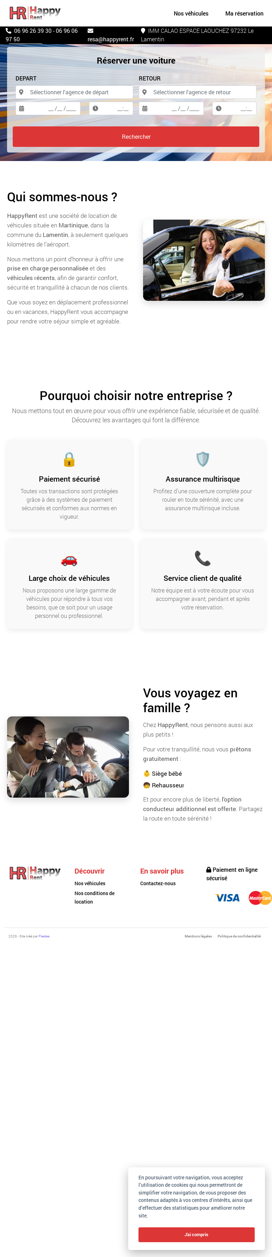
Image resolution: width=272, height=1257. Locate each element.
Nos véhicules (90, 883)
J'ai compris (196, 1234)
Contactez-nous (158, 883)
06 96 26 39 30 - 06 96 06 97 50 (42, 35)
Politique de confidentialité (239, 936)
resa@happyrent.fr (111, 35)
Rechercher (136, 136)
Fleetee (44, 936)
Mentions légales (198, 936)
